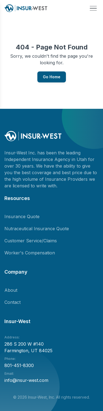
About (10, 290)
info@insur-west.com (26, 380)
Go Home (51, 76)
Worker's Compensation (29, 253)
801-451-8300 (19, 365)
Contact (12, 302)
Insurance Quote (22, 216)
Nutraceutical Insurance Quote (36, 228)
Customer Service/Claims (30, 240)
